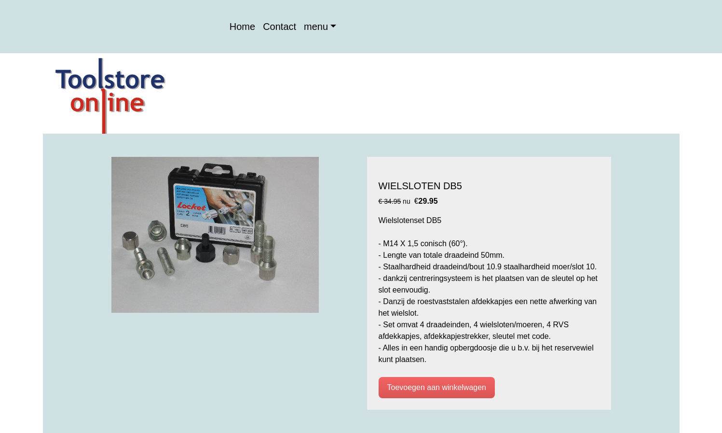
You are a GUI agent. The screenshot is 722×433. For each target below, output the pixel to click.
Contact (279, 26)
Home (242, 26)
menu (316, 26)
